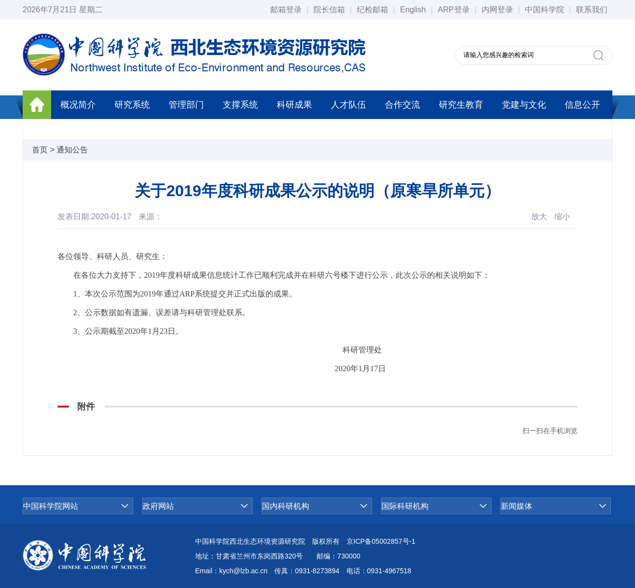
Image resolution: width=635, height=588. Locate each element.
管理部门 (186, 105)
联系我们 (591, 9)
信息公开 (582, 105)
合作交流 (402, 105)
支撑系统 (240, 105)
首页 (40, 150)
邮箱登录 (286, 9)
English (413, 9)
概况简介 (78, 105)
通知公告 (72, 150)
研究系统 (132, 105)
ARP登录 (454, 9)
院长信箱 (329, 9)
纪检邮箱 (372, 9)
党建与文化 (524, 105)
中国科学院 (544, 9)
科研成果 (294, 105)
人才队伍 (348, 105)
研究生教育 (461, 105)
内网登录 (497, 9)
